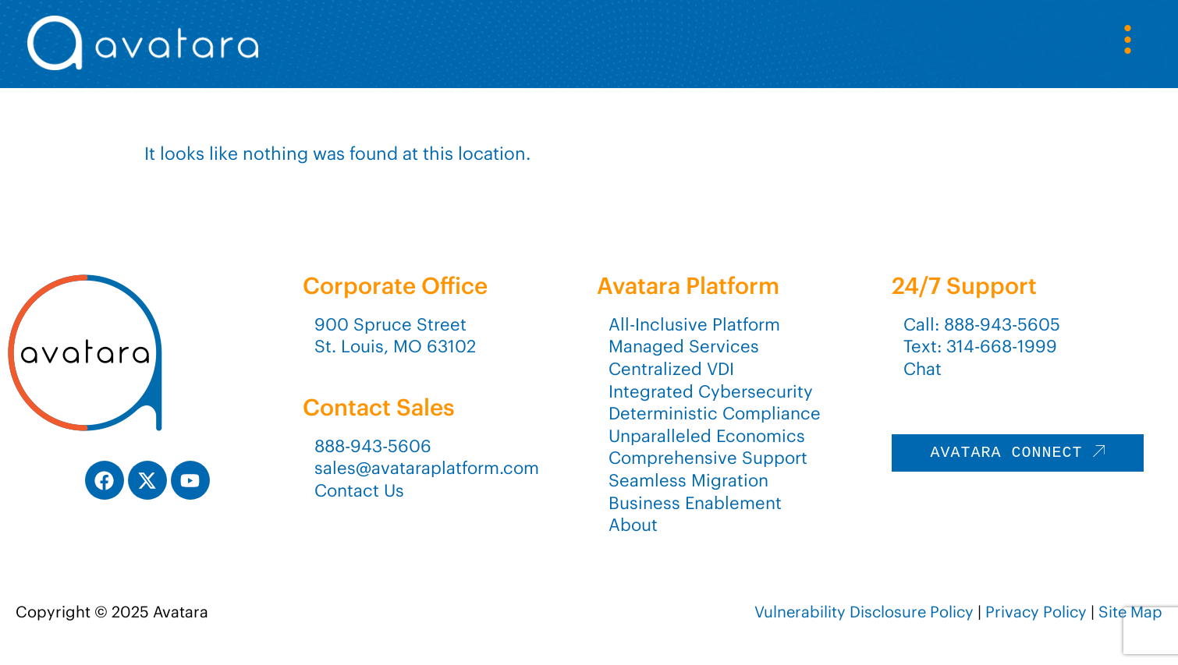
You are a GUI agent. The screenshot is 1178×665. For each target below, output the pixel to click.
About (633, 525)
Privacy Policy (1036, 611)
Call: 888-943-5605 (981, 324)
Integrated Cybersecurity (711, 391)
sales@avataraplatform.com (426, 468)
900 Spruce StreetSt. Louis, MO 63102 (395, 335)
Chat (922, 369)
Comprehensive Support (708, 458)
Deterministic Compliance (715, 413)
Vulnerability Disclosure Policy (864, 611)
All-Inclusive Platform (694, 324)
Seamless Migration (688, 480)
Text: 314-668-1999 (980, 346)
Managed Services (684, 346)
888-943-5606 (372, 446)
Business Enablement (695, 503)
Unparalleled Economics (707, 436)
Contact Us (359, 490)
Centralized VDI (671, 369)
